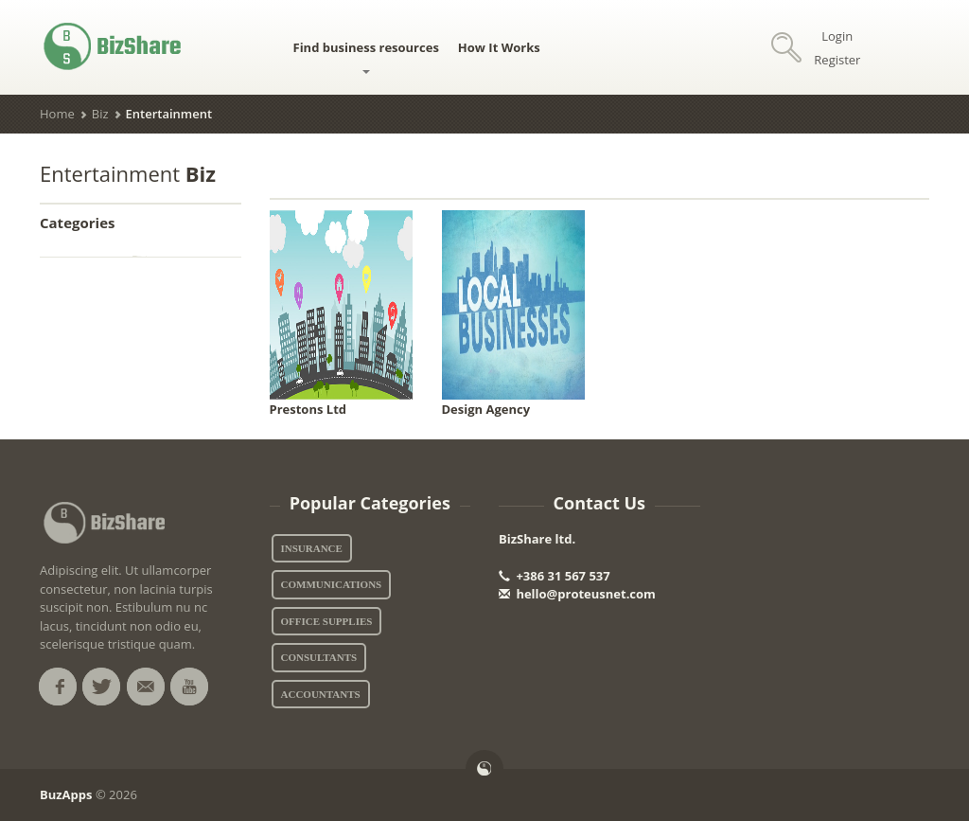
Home (57, 113)
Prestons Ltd (308, 409)
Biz (100, 113)
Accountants (321, 694)
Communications (331, 584)
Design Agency (486, 409)
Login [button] (837, 36)
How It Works (499, 47)
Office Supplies (327, 621)
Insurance (312, 548)
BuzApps (66, 794)
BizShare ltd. (537, 538)
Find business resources (366, 56)
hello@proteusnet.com (577, 593)
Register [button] (837, 59)
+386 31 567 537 (554, 575)
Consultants (319, 657)
